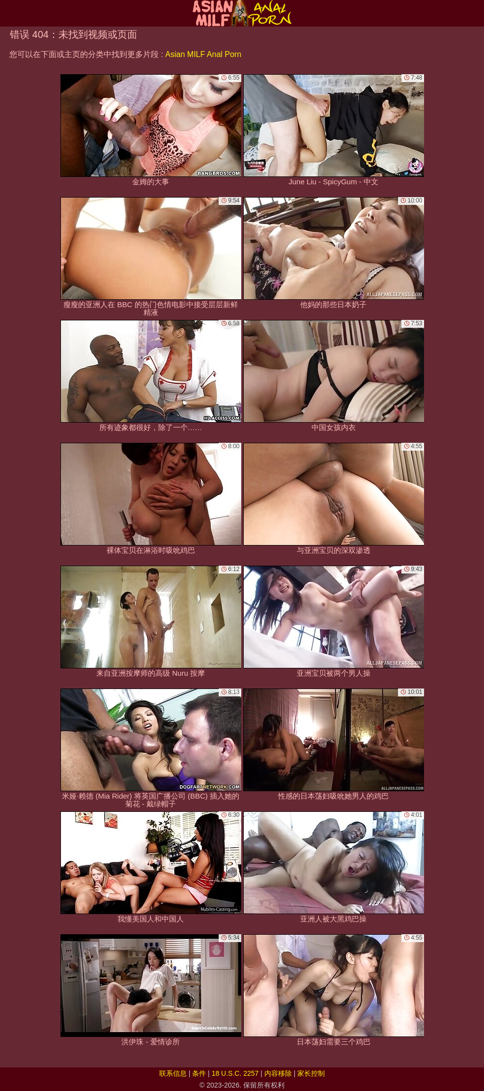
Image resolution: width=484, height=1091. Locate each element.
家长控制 (311, 1073)
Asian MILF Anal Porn (203, 54)
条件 (199, 1073)
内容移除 (278, 1073)
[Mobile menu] (9, 13)
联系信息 (173, 1073)
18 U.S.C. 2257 (235, 1073)
